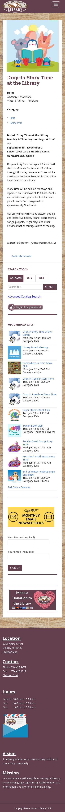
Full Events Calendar (19, 487)
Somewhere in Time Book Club (37, 364)
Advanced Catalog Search (24, 296)
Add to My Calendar (21, 256)
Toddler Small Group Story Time (37, 443)
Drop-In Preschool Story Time (39, 394)
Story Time (16, 122)
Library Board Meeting (35, 347)
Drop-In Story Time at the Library (37, 333)
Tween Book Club (33, 425)
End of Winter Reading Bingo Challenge (39, 473)
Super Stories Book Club (36, 410)
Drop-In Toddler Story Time (38, 378)
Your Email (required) (28, 554)
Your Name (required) (28, 540)
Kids (13, 117)
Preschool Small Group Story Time (39, 458)
